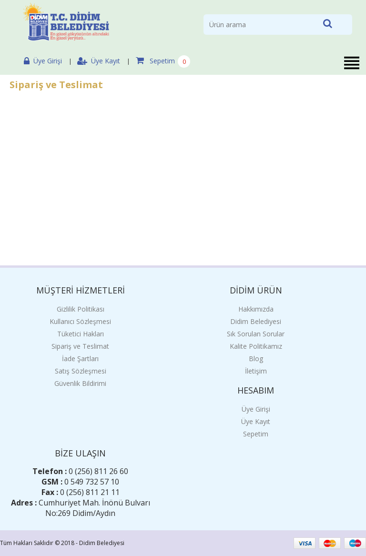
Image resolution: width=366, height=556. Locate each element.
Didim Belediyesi (255, 321)
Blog (256, 358)
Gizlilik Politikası (80, 308)
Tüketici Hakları (80, 333)
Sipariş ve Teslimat (80, 346)
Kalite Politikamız (256, 346)
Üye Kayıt (98, 60)
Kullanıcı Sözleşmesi (80, 321)
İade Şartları (80, 358)
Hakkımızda (256, 308)
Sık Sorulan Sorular (256, 333)
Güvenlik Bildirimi (80, 383)
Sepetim (155, 60)
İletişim (256, 370)
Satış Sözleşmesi (80, 370)
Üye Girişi (43, 60)
